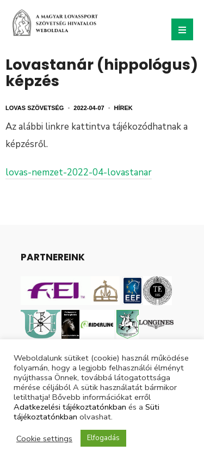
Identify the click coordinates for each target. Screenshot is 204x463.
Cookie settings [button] (44, 438)
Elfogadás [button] (103, 438)
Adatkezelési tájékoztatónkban (70, 406)
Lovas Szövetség (34, 108)
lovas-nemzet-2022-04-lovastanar (78, 172)
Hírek (123, 108)
